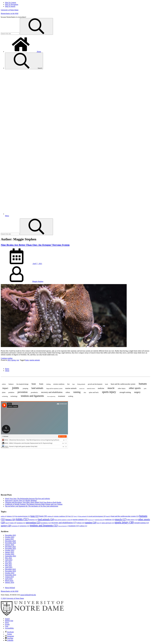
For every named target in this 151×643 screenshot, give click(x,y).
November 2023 (10, 548)
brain (27, 360)
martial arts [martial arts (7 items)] (81, 388)
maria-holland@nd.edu (28, 595)
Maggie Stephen (37, 281)
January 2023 (9, 552)
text (18, 360)
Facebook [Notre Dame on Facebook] (9, 632)
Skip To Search (10, 6)
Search (24, 61)
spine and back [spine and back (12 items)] (93, 392)
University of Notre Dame (9, 10)
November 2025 (10, 535)
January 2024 (9, 545)
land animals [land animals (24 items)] (37, 388)
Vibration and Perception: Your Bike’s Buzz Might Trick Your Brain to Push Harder (33, 502)
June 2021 (8, 563)
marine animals (35, 360)
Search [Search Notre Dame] (7, 619)
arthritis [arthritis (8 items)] (4, 384)
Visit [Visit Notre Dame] (6, 626)
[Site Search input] (10, 34)
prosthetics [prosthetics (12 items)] (34, 392)
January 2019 (9, 582)
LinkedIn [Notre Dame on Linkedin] (9, 640)
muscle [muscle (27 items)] (111, 388)
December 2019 (10, 569)
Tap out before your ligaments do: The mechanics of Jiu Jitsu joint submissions (31, 506)
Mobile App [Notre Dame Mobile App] (9, 620)
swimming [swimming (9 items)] (5, 396)
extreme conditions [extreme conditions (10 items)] (58, 384)
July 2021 (8, 562)
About (7, 370)
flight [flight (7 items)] (73, 384)
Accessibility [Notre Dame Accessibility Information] (9, 628)
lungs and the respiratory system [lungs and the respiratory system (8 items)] (54, 388)
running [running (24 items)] (77, 392)
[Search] (36, 26)
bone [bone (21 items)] (34, 384)
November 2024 (10, 543)
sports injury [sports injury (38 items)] (109, 392)
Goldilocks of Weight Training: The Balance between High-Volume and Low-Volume (33, 504)
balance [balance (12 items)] (11, 384)
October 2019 (9, 573)
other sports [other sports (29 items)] (135, 388)
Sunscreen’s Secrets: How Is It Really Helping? (21, 500)
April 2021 (8, 567)
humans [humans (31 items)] (143, 383)
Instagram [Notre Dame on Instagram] (9, 636)
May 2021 (8, 565)
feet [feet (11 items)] (68, 384)
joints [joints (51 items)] (15, 388)
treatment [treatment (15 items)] (61, 396)
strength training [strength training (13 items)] (125, 392)
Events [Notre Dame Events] (7, 624)
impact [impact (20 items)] (5, 388)
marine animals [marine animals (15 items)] (70, 388)
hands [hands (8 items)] (106, 384)
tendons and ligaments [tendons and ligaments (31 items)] (32, 395)
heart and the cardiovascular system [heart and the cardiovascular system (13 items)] (123, 384)
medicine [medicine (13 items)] (101, 388)
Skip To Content (10, 2)
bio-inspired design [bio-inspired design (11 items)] (22, 384)
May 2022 (8, 558)
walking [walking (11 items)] (70, 396)
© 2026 (3, 598)
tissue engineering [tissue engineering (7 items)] (51, 396)
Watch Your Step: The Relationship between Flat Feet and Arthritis (27, 498)
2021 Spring (11, 360)
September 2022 (10, 556)
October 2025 (9, 537)
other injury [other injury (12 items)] (121, 388)
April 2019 (8, 579)
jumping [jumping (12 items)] (25, 388)
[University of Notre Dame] (32, 615)
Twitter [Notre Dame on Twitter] (8, 634)
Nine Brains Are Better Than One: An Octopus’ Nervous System (35, 244)
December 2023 (10, 546)
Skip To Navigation (11, 4)
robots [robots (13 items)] (68, 392)
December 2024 (10, 541)
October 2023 (9, 550)
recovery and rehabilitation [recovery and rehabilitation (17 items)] (51, 392)
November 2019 (10, 571)
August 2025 (9, 539)
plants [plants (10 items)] (4, 392)
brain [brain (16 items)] (41, 384)
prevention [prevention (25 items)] (22, 392)
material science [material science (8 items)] (91, 388)
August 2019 (9, 577)
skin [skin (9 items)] (85, 392)
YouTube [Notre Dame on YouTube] (9, 638)
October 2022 (9, 554)
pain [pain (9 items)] (145, 388)
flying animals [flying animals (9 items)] (81, 384)
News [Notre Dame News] (7, 622)
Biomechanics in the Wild (9, 13)
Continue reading (6, 358)
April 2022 (8, 560)
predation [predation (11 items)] (11, 392)
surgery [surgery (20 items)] (137, 392)
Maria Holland (10, 588)
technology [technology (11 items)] (14, 396)
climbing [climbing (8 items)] (48, 384)
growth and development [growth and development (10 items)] (95, 384)
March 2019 (9, 580)
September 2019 (10, 575)
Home (23, 51)
